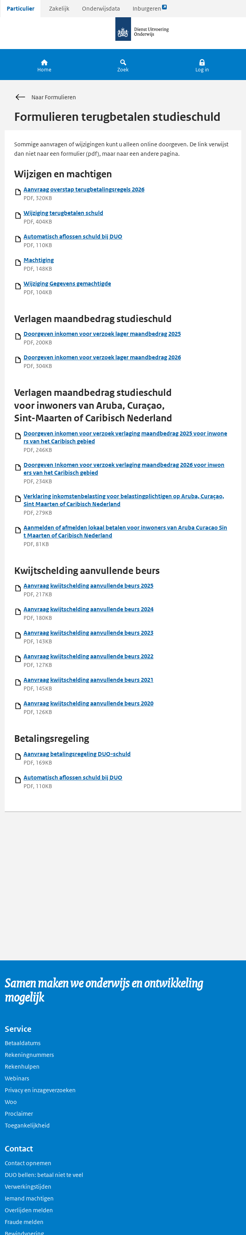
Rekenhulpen (22, 1066)
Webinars (17, 1078)
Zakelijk (59, 8)
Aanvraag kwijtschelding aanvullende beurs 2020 (88, 703)
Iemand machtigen (29, 1198)
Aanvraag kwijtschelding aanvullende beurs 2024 (88, 609)
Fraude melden (24, 1222)
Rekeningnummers (29, 1054)
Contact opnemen (28, 1163)
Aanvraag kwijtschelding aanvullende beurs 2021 (88, 679)
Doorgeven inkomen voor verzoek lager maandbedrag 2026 (102, 357)
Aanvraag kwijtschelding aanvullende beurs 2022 (88, 656)
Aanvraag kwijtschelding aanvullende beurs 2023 (88, 632)
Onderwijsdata (101, 8)
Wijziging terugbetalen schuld (63, 213)
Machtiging (39, 260)
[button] (201, 64)
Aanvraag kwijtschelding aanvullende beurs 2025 (88, 585)
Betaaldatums (22, 1043)
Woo (11, 1102)
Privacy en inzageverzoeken (40, 1090)
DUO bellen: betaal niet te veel (44, 1175)
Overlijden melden (29, 1210)
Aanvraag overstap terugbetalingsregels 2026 (84, 189)
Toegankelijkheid (27, 1125)
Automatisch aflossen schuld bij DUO (73, 236)
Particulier (21, 8)
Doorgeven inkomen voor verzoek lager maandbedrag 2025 (102, 333)
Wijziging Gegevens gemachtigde (67, 283)
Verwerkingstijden (28, 1186)
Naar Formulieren (45, 97)
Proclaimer (19, 1113)
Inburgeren (150, 10)
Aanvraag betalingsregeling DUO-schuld (77, 754)
